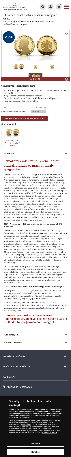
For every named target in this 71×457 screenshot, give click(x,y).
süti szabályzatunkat (49, 434)
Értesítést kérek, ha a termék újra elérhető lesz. (24, 118)
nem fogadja (26, 426)
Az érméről (9, 153)
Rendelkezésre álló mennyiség (15, 111)
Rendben (35, 453)
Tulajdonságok (11, 334)
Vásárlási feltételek (13, 342)
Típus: (4, 107)
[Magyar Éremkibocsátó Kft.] (14, 6)
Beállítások (35, 444)
